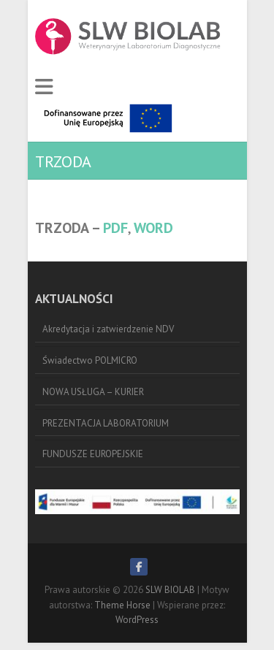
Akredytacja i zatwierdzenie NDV (108, 329)
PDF (115, 227)
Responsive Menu (44, 87)
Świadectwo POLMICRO (89, 360)
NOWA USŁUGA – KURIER (93, 392)
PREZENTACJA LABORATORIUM (105, 423)
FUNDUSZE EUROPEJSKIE (92, 454)
